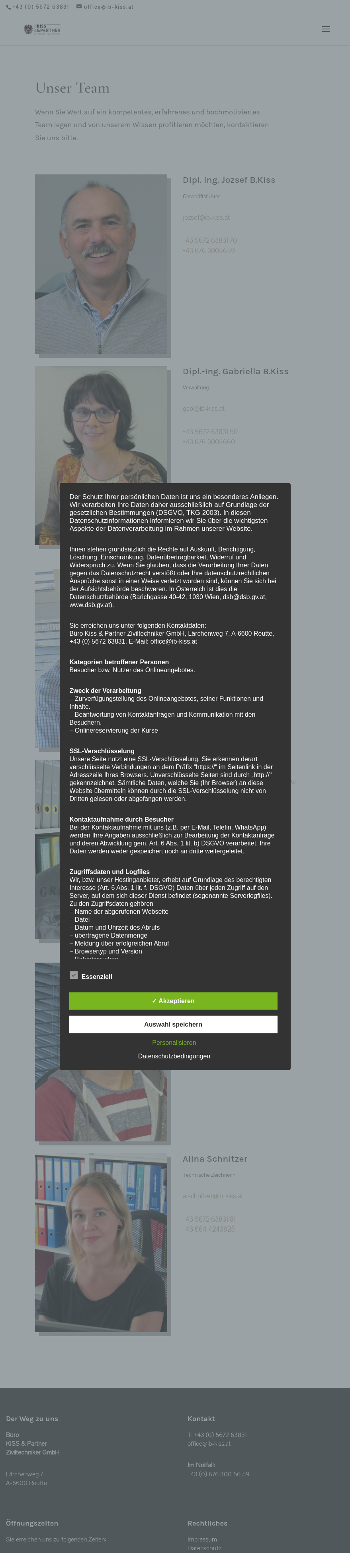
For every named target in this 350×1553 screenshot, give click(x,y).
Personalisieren (174, 1042)
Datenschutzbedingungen (174, 1056)
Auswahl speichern (173, 1024)
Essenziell (91, 975)
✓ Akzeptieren (173, 1001)
